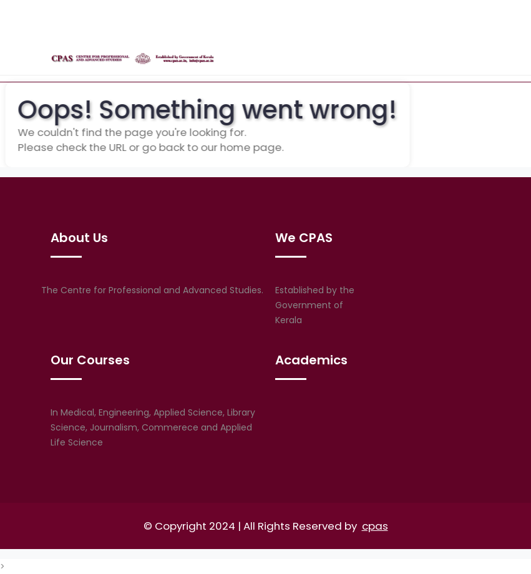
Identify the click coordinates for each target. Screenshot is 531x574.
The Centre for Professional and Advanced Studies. (152, 290)
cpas (375, 525)
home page (240, 147)
